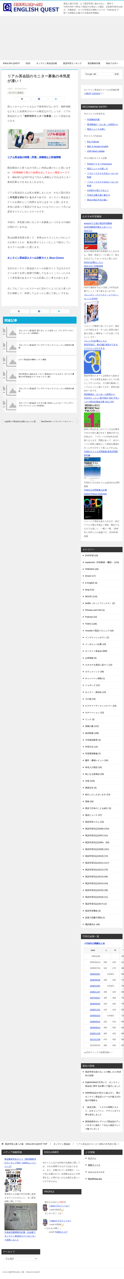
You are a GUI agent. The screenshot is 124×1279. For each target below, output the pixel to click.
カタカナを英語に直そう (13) (98, 665)
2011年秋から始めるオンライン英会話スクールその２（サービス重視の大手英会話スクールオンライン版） (46, 375)
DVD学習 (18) (91, 555)
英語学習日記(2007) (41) (96, 835)
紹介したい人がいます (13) (97, 794)
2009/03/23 (95, 1015)
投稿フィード (94, 1165)
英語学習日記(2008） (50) (97, 842)
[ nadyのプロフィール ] (60, 1221)
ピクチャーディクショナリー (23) (100, 706)
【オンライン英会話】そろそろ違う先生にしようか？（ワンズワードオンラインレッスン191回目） (46, 404)
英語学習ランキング (72, 63)
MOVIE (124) (91, 596)
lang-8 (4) (89, 589)
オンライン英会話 (16, 93)
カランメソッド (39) (94, 671)
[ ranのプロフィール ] (59, 1206)
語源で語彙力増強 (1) (95, 917)
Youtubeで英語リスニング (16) (99, 630)
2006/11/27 (95, 992)
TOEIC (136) (91, 624)
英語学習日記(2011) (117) (97, 863)
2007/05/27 (95, 998)
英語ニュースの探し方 (97, 168)
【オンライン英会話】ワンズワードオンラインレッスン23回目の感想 (46, 346)
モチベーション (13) (94, 712)
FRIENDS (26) (91, 569)
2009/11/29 (95, 1033)
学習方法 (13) (91, 747)
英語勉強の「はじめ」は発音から (102, 124)
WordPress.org (95, 1179)
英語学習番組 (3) (93, 911)
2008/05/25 (95, 1004)
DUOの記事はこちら (93, 262)
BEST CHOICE (93, 93)
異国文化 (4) (91, 788)
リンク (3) (89, 719)
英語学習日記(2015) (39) (96, 890)
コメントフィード (96, 1172)
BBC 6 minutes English (97, 146)
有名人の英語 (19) (93, 767)
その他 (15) (90, 699)
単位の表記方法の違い (97, 200)
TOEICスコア (61, 1232)
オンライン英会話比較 (46, 63)
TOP (26, 1144)
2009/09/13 (95, 1027)
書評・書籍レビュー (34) (96, 760)
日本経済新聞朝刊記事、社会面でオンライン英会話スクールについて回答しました (20, 1236)
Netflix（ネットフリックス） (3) (100, 603)
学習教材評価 (93, 119)
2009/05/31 (95, 1021)
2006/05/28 (95, 980)
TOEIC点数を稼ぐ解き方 (98, 195)
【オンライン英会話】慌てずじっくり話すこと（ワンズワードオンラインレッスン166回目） (46, 332)
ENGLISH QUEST (11, 63)
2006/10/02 (95, 986)
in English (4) (91, 583)
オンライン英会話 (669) (96, 651)
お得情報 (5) (91, 658)
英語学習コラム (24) (94, 822)
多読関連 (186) (92, 733)
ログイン (92, 1158)
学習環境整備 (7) (93, 753)
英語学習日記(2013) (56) (96, 876)
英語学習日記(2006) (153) (97, 828)
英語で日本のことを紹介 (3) (98, 808)
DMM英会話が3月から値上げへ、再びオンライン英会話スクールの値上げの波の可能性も (102, 1096)
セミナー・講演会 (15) (95, 692)
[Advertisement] (62, 38)
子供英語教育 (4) (93, 740)
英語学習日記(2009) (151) (97, 849)
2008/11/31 (95, 1009)
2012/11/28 (95, 1039)
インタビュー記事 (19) (95, 644)
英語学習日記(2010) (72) (96, 856)
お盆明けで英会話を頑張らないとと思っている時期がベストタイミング (22, 421)
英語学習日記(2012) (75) (96, 869)
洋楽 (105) (90, 781)
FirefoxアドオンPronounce (99, 164)
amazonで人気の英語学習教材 (98, 223)
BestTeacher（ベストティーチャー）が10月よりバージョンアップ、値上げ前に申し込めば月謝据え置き (59, 421)
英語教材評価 (94, 63)
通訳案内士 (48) (92, 924)
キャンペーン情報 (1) (95, 678)
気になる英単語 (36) (94, 774)
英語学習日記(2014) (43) (96, 883)
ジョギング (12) (92, 685)
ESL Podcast (93, 142)
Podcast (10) (91, 617)
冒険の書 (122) (92, 726)
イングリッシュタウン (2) (97, 637)
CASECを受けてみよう (98, 190)
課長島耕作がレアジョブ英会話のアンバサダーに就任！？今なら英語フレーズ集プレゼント (102, 1125)
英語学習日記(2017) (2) (96, 904)
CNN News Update (96, 151)
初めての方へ (112, 63)
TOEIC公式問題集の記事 (95, 490)
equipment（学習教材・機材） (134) (102, 562)
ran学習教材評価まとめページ (98, 227)
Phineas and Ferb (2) (95, 610)
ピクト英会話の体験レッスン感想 (32, 359)
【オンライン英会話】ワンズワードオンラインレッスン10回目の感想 (46, 389)
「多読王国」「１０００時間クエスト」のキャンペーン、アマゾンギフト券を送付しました (102, 1111)
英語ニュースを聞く (96, 129)
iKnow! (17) (90, 576)
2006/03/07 (95, 974)
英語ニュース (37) (93, 815)
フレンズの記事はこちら (95, 341)
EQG (28, 63)
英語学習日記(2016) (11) (96, 897)
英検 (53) (89, 801)
